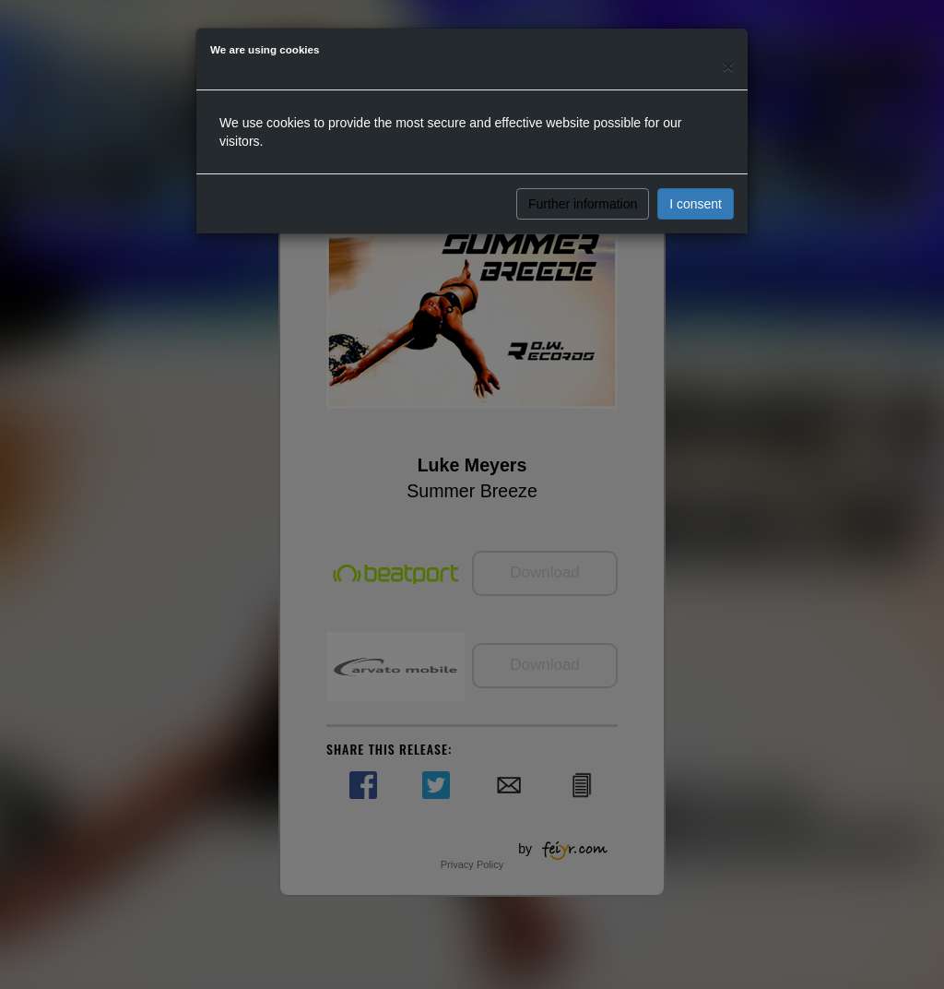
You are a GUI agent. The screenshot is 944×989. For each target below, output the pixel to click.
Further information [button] (582, 204)
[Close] (728, 66)
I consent (695, 204)
